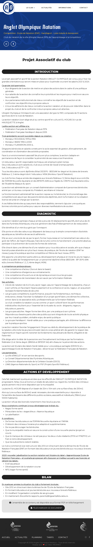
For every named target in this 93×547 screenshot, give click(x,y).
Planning (37, 537)
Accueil (6, 537)
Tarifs (50, 537)
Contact (84, 8)
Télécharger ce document (46, 508)
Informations (66, 8)
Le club (30, 8)
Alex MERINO (54, 545)
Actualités (46, 8)
